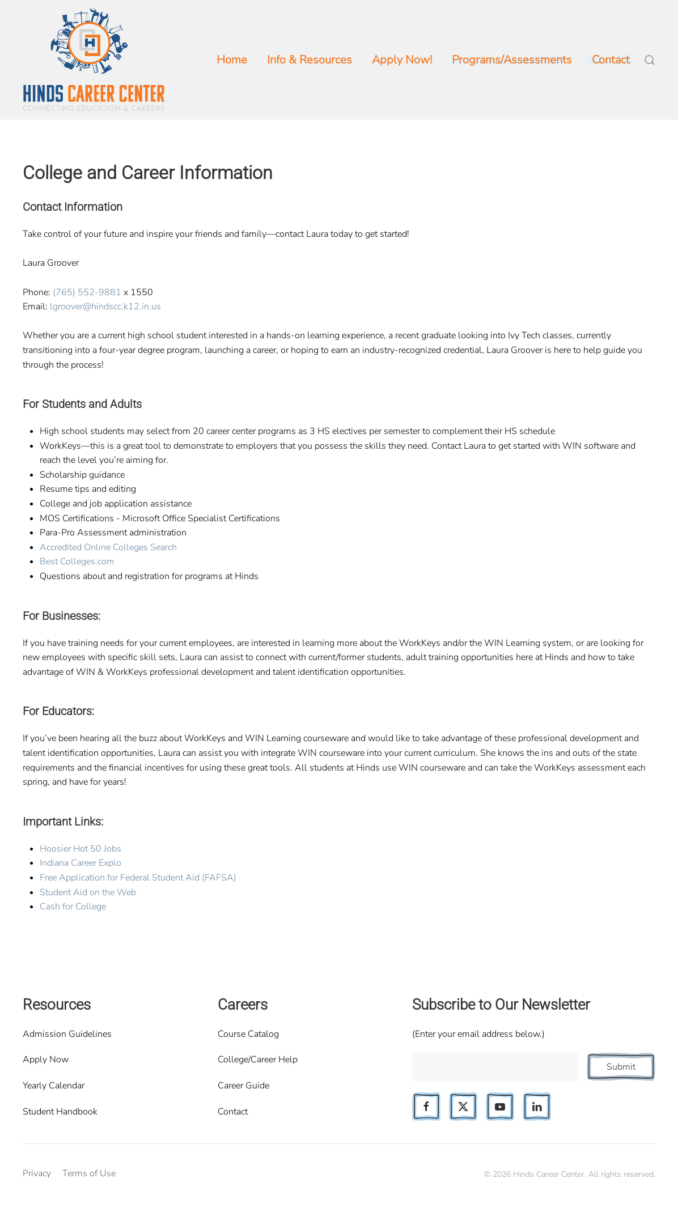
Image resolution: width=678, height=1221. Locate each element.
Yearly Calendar (53, 1085)
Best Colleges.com (77, 561)
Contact (233, 1111)
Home (232, 59)
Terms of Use (89, 1173)
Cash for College (73, 906)
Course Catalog (248, 1034)
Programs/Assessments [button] (512, 59)
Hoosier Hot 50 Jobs (80, 849)
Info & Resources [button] (309, 59)
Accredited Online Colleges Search (108, 547)
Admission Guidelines (67, 1034)
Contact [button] (611, 59)
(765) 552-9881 (87, 292)
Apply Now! (402, 59)
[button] (649, 60)
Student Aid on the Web (88, 892)
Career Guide (243, 1085)
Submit (621, 1067)
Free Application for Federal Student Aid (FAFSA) (138, 877)
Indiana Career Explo (80, 863)
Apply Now (46, 1059)
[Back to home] (93, 60)
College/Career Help (258, 1059)
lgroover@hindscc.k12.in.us (105, 306)
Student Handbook (60, 1111)
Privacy (37, 1173)
